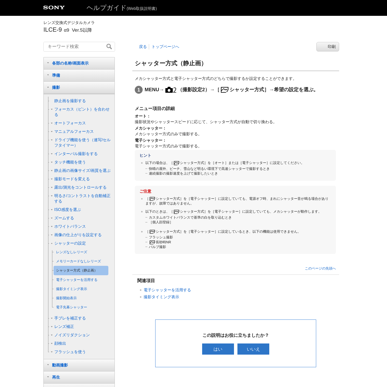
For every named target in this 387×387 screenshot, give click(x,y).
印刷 (332, 47)
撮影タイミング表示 (161, 297)
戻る (143, 47)
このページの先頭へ (320, 268)
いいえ (253, 349)
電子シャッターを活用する (167, 290)
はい (217, 349)
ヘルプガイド (122, 7)
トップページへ (165, 47)
